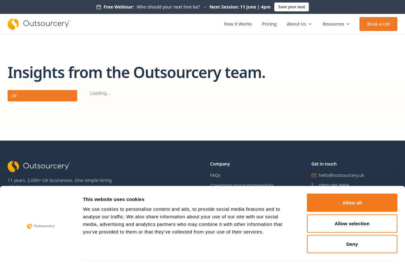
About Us (299, 24)
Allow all (352, 183)
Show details (332, 253)
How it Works (238, 24)
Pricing (269, 24)
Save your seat (291, 6)
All (13, 96)
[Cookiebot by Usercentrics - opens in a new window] (41, 253)
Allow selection (352, 204)
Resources (337, 24)
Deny (352, 224)
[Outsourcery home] (39, 24)
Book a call (378, 24)
